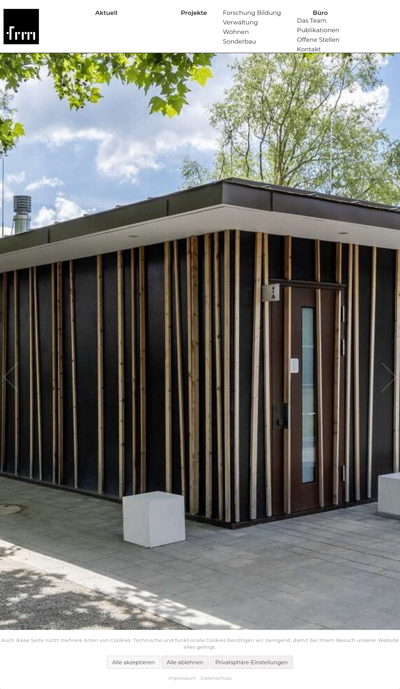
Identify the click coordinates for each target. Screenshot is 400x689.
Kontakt (309, 49)
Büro (320, 12)
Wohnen (236, 31)
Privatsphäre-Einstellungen (251, 662)
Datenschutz (216, 678)
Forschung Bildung (252, 12)
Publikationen (318, 30)
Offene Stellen (318, 39)
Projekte (194, 12)
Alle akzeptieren (133, 662)
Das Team (312, 20)
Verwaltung (240, 22)
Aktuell (106, 12)
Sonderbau (239, 41)
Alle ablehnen (185, 662)
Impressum (182, 678)
